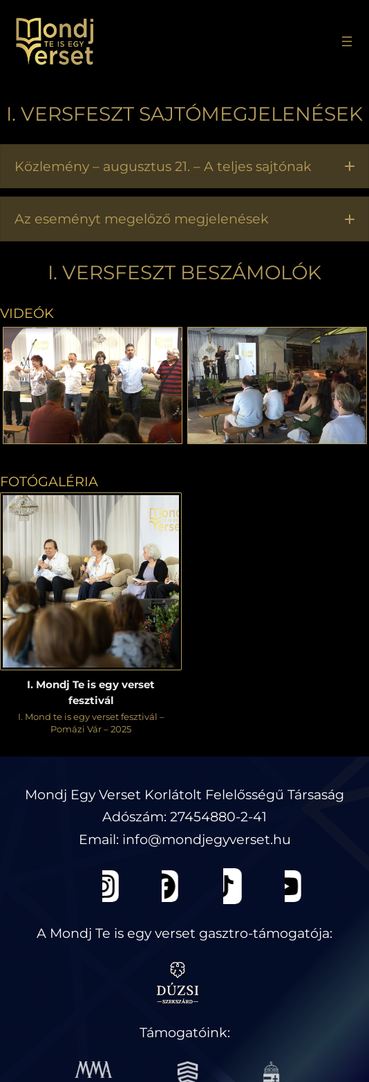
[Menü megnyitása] (347, 41)
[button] (184, 166)
